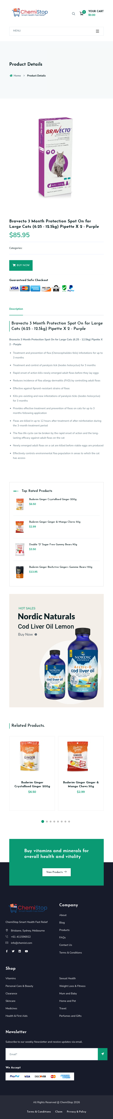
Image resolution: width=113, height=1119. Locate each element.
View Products (56, 872)
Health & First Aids (17, 1016)
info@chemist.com (21, 943)
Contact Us (65, 945)
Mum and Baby (68, 993)
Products (64, 930)
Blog (62, 922)
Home (15, 75)
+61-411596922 (21, 937)
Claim (58, 1111)
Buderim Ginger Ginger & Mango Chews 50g (54, 522)
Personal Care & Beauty (19, 986)
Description (16, 309)
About (63, 915)
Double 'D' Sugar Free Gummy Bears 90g (53, 544)
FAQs (62, 937)
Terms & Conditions (70, 952)
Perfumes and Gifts (70, 1016)
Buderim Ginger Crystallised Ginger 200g (53, 499)
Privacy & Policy (76, 1111)
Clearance (11, 993)
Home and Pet (67, 1001)
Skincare (10, 1001)
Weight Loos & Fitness (72, 986)
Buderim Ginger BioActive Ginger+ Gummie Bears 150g (60, 567)
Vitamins (11, 978)
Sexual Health (67, 978)
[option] (56, 157)
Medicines (11, 1008)
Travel (62, 1008)
